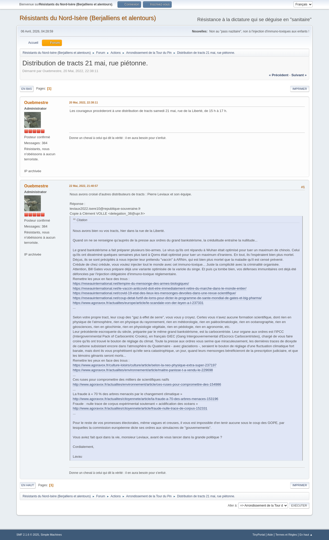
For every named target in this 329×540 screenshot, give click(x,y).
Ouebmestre (36, 102)
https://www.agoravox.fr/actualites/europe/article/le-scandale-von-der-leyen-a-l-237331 (138, 303)
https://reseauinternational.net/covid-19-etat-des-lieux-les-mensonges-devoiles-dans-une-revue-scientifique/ (154, 293)
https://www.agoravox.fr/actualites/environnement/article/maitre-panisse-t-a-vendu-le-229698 (143, 370)
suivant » (299, 75)
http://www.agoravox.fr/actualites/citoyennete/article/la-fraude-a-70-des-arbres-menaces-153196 (145, 399)
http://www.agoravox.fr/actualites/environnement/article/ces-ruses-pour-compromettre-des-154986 (147, 384)
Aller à (232, 505)
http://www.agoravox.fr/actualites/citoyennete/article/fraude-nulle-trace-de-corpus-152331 (140, 408)
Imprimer (300, 88)
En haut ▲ (306, 534)
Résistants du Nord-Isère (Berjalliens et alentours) (88, 17)
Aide (270, 534)
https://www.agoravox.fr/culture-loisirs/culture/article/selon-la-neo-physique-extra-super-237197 (144, 365)
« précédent (278, 75)
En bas (26, 88)
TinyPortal (258, 534)
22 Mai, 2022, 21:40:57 (83, 185)
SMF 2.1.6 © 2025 (27, 534)
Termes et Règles (286, 534)
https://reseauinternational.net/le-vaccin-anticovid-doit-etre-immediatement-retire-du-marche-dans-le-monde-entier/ (159, 288)
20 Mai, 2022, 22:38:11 (83, 102)
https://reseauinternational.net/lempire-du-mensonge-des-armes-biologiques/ (131, 283)
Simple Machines (51, 534)
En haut (27, 485)
